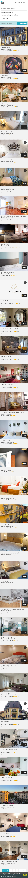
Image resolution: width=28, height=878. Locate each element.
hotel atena (4, 300)
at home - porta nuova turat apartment (13, 216)
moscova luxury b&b (7, 160)
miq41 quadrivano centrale (9, 861)
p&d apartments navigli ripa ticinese (12, 609)
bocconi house (5, 188)
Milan (24, 7)
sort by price (6, 18)
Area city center (9, 105)
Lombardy (9, 7)
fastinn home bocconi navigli (10, 553)
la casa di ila (5, 833)
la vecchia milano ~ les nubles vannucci (13, 525)
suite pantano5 (5, 48)
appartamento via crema (8, 497)
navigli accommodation (8, 272)
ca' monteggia (5, 104)
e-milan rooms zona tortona (10, 469)
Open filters (22, 23)
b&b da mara (5, 244)
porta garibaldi (5, 693)
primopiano (4, 581)
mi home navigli (6, 440)
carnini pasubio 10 (6, 777)
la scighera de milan (7, 805)
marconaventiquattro (7, 356)
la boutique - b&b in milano (9, 749)
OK (25, 874)
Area (8, 49)
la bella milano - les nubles (9, 328)
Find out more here (16, 873)
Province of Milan (17, 7)
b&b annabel (5, 721)
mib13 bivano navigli (7, 384)
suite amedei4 (5, 76)
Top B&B (3, 7)
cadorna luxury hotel (7, 132)
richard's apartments (7, 637)
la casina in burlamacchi (8, 665)
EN (24, 2)
